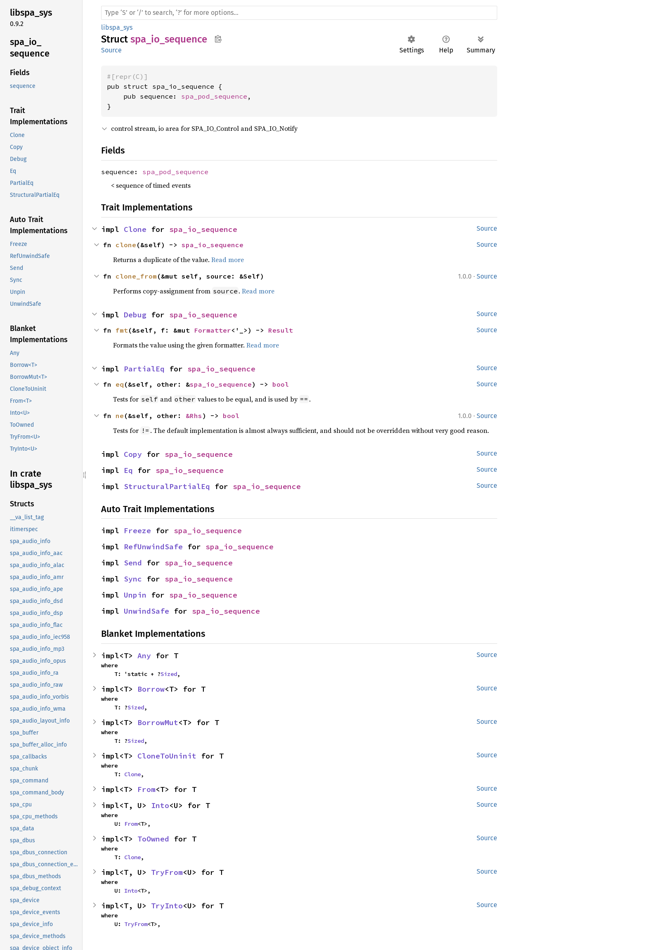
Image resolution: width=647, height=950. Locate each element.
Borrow (151, 689)
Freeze (137, 530)
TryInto (167, 905)
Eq (128, 470)
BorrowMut (157, 722)
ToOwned (153, 839)
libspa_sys (116, 27)
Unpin (135, 595)
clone (126, 245)
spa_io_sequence (203, 229)
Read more (227, 259)
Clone (135, 229)
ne (120, 415)
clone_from (136, 276)
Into (160, 805)
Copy (133, 454)
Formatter (212, 330)
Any (144, 655)
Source (111, 50)
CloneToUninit (166, 756)
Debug (135, 314)
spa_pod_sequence (214, 96)
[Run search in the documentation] (299, 13)
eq (120, 384)
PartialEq (144, 368)
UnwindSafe (146, 611)
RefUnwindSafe (153, 546)
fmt (122, 330)
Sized (169, 674)
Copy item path (218, 39)
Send (133, 562)
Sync (133, 579)
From (146, 789)
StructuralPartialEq (167, 486)
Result (280, 330)
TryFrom (167, 872)
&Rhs (194, 415)
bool (280, 384)
